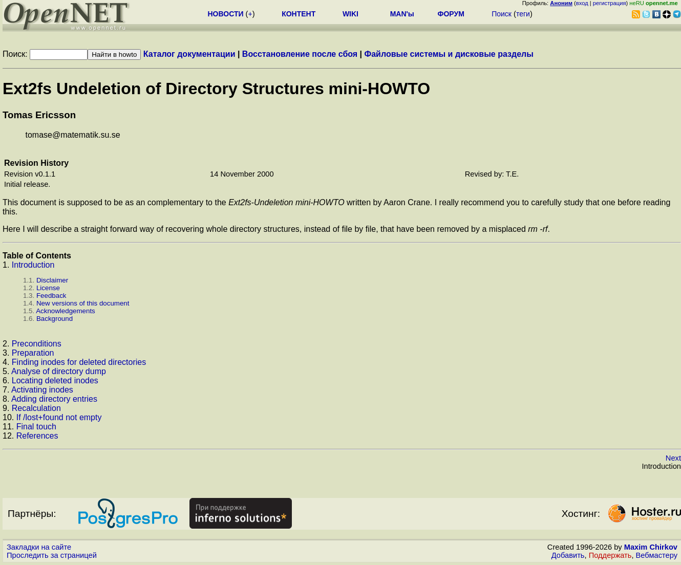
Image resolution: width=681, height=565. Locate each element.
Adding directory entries (54, 399)
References (37, 435)
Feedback (51, 295)
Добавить (568, 555)
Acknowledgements (65, 311)
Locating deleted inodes (55, 380)
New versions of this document (83, 303)
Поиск (502, 14)
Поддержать (610, 555)
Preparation (33, 353)
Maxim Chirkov (650, 547)
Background (54, 318)
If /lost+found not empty (59, 417)
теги (523, 14)
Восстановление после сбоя (299, 54)
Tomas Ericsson (39, 115)
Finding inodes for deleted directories (79, 362)
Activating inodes (42, 389)
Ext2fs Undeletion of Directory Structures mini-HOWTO (216, 88)
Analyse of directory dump (58, 371)
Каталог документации (189, 54)
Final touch (36, 426)
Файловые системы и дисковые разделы (449, 54)
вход (582, 3)
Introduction (33, 264)
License (48, 288)
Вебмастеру (656, 555)
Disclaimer (52, 280)
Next (673, 458)
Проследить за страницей (52, 555)
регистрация (609, 3)
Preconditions (36, 343)
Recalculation (36, 408)
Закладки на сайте (39, 547)
